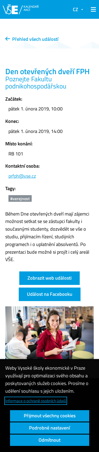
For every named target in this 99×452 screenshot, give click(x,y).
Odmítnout (49, 440)
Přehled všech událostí (31, 39)
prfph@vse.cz (22, 176)
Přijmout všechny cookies (50, 415)
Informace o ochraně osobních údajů (35, 401)
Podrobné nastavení (49, 427)
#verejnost (20, 198)
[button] (92, 9)
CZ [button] (75, 9)
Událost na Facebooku (49, 294)
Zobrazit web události (49, 277)
